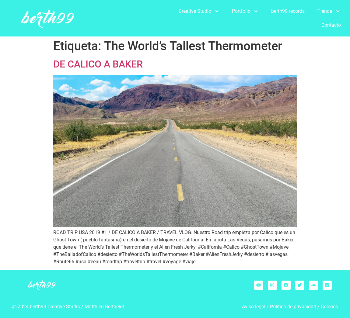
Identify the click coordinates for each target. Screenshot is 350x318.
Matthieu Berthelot (104, 306)
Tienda (328, 11)
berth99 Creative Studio (55, 306)
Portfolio (245, 11)
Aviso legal (253, 306)
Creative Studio (199, 11)
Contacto (331, 25)
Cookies (329, 306)
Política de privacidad (293, 306)
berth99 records (288, 11)
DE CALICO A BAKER (98, 64)
